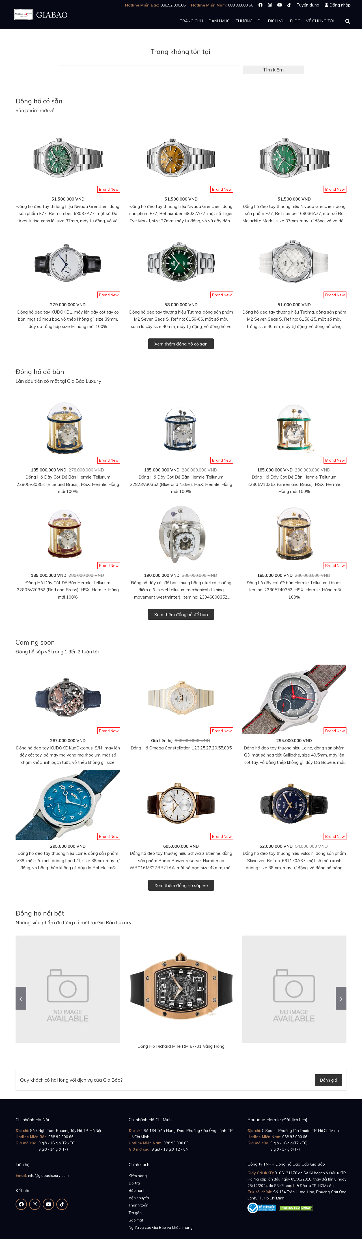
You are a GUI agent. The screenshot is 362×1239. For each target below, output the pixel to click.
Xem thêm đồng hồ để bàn (181, 614)
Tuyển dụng (307, 5)
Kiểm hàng (138, 1175)
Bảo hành (137, 1190)
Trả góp (135, 1212)
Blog (295, 20)
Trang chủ (191, 20)
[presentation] (21, 998)
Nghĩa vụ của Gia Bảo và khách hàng (161, 1227)
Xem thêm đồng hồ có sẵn (181, 344)
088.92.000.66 (61, 1136)
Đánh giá (328, 1080)
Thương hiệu (249, 20)
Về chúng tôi (320, 20)
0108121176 (286, 1173)
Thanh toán (138, 1205)
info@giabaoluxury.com (48, 1175)
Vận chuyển (139, 1197)
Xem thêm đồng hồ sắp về (181, 885)
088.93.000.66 (176, 1143)
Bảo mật (136, 1220)
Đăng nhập (340, 5)
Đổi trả (134, 1183)
